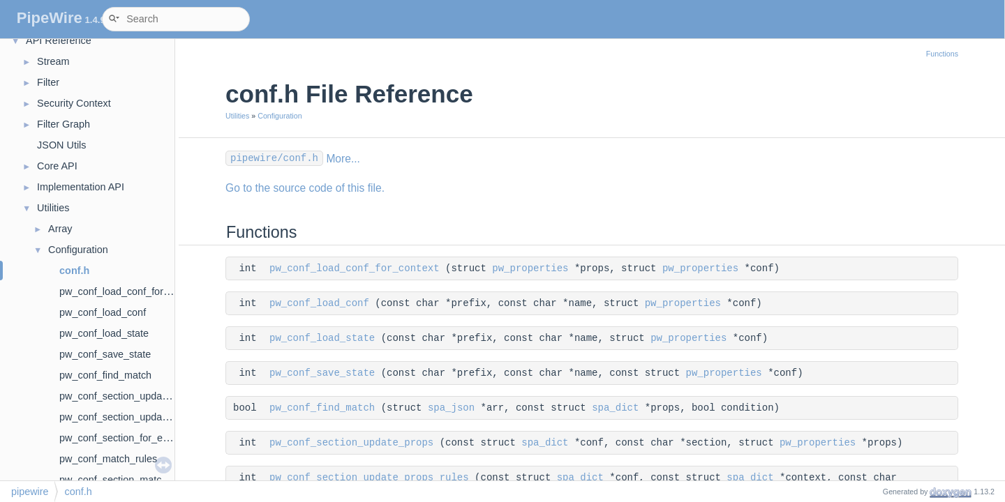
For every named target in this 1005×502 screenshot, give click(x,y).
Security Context (74, 103)
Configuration (78, 249)
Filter (48, 82)
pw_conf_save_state (105, 354)
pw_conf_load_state (104, 333)
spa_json (451, 407)
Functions (942, 54)
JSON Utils (61, 145)
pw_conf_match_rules (108, 458)
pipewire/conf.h (274, 158)
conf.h (74, 270)
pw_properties (530, 268)
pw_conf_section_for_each (119, 437)
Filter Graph (63, 124)
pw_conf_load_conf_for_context (130, 291)
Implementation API (80, 186)
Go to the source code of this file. (305, 188)
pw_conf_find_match (105, 375)
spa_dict (615, 407)
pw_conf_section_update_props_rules (143, 417)
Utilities (53, 207)
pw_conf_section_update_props (130, 396)
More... (343, 159)
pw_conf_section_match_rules (127, 479)
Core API (57, 166)
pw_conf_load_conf (102, 312)
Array (60, 228)
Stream (53, 61)
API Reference (58, 40)
